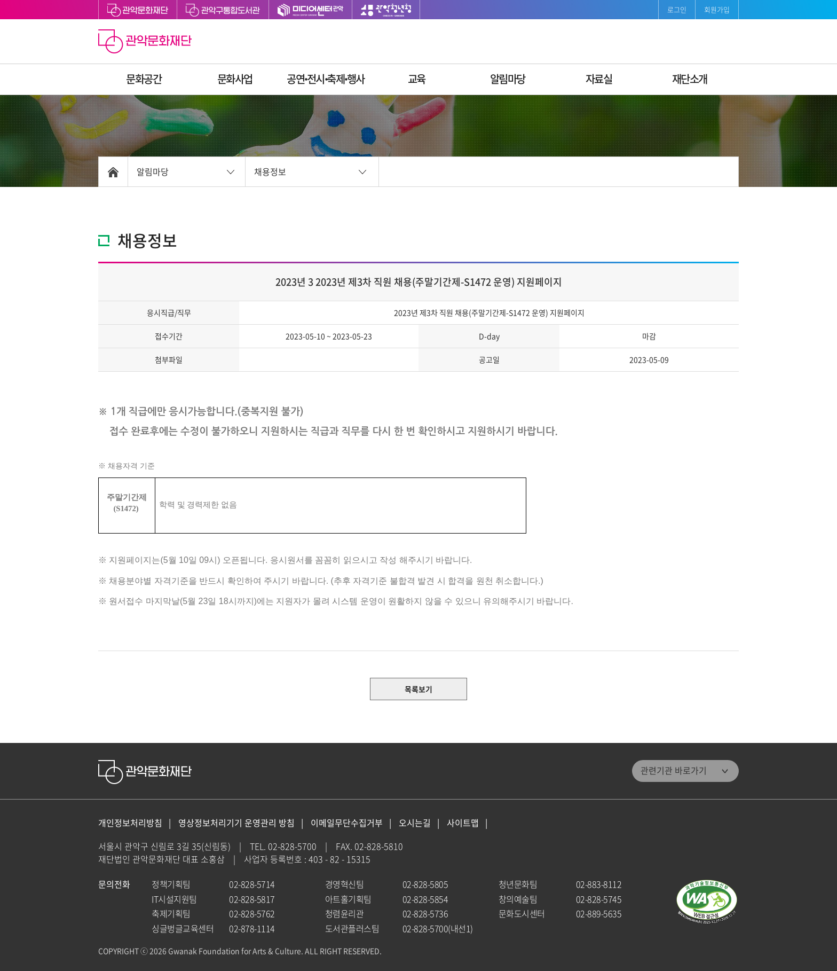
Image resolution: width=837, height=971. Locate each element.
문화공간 (143, 79)
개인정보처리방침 (130, 823)
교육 (416, 79)
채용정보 (270, 171)
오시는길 (415, 823)
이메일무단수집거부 (347, 823)
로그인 (676, 9)
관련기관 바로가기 (674, 770)
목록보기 (418, 689)
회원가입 (717, 9)
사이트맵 (463, 823)
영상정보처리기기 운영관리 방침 (236, 823)
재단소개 (689, 79)
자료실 (599, 79)
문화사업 (234, 79)
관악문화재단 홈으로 (146, 42)
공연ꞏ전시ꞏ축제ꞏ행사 (326, 79)
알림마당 (507, 79)
